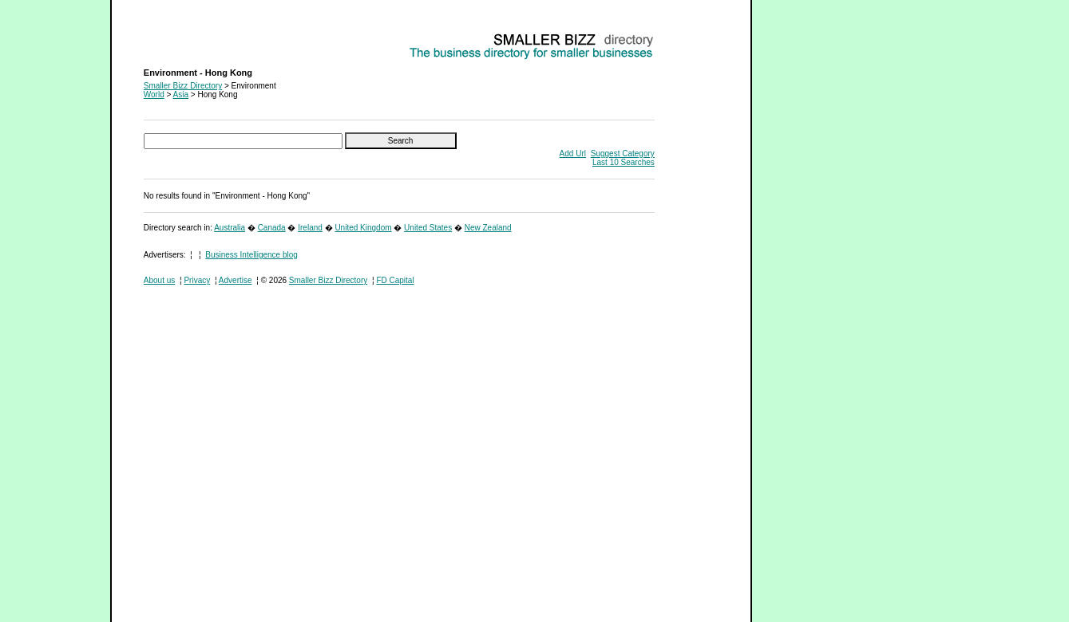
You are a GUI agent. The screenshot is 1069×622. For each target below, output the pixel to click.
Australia (229, 227)
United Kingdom (363, 227)
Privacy (197, 280)
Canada (272, 227)
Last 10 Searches (623, 162)
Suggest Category (623, 153)
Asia (180, 94)
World (154, 94)
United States (428, 227)
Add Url (573, 153)
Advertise (235, 280)
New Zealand (488, 227)
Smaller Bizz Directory (183, 85)
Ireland (310, 227)
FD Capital (395, 280)
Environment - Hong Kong (190, 36)
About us (159, 280)
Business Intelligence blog (251, 254)
